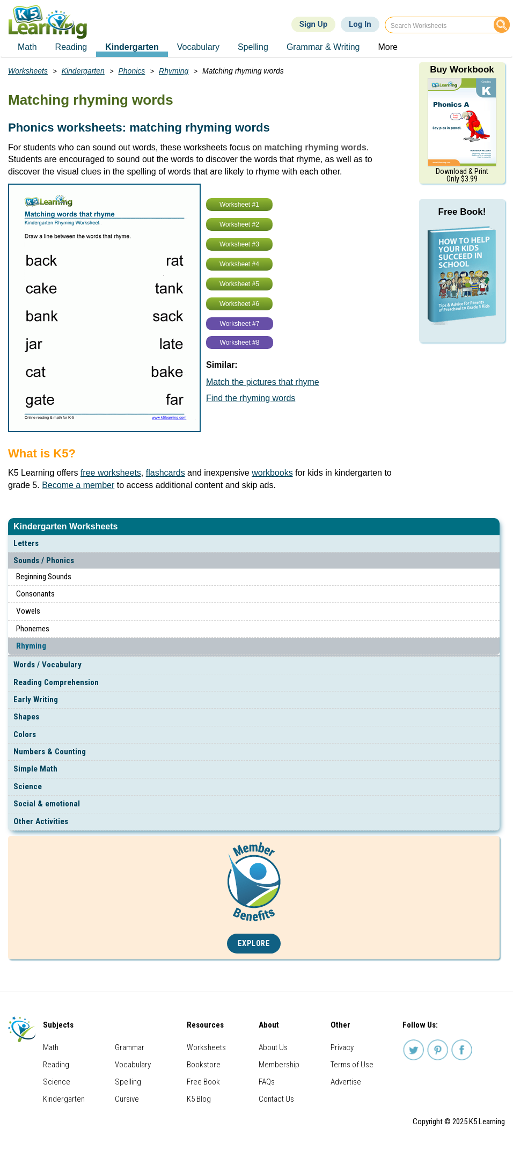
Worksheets (28, 71)
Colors (24, 734)
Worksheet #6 (239, 304)
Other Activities (40, 821)
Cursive (127, 1099)
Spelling (128, 1082)
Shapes (26, 717)
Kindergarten (83, 71)
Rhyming (31, 646)
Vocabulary (133, 1064)
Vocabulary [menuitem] (198, 47)
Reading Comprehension (56, 682)
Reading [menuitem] (71, 47)
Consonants (35, 594)
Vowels (28, 611)
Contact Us (276, 1099)
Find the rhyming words (250, 398)
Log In (360, 24)
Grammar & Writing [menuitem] (323, 47)
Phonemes (32, 629)
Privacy (342, 1047)
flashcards (165, 472)
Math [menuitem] (27, 47)
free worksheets (110, 472)
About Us (273, 1047)
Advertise (346, 1082)
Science (27, 786)
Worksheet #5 (239, 284)
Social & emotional (46, 804)
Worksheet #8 (240, 342)
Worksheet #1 (239, 204)
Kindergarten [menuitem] (132, 47)
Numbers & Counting (49, 751)
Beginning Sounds (43, 576)
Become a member (78, 485)
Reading (56, 1064)
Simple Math (35, 769)
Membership (279, 1064)
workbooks (272, 472)
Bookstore (204, 1064)
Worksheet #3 (239, 244)
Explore (254, 943)
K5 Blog (199, 1099)
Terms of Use (352, 1064)
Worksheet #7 (240, 323)
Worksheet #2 (239, 224)
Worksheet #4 (239, 264)
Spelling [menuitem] (253, 47)
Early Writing (35, 699)
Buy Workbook (462, 69)
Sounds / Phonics (43, 560)
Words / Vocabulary (47, 664)
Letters (26, 543)
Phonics (132, 71)
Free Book (203, 1082)
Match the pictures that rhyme (262, 382)
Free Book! (462, 212)
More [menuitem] (387, 47)
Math (50, 1047)
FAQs (267, 1082)
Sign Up (313, 24)
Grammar (129, 1047)
